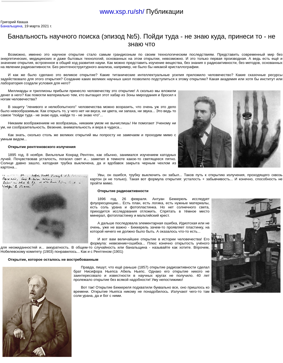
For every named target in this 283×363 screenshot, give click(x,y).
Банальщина (11, 26)
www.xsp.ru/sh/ (122, 11)
